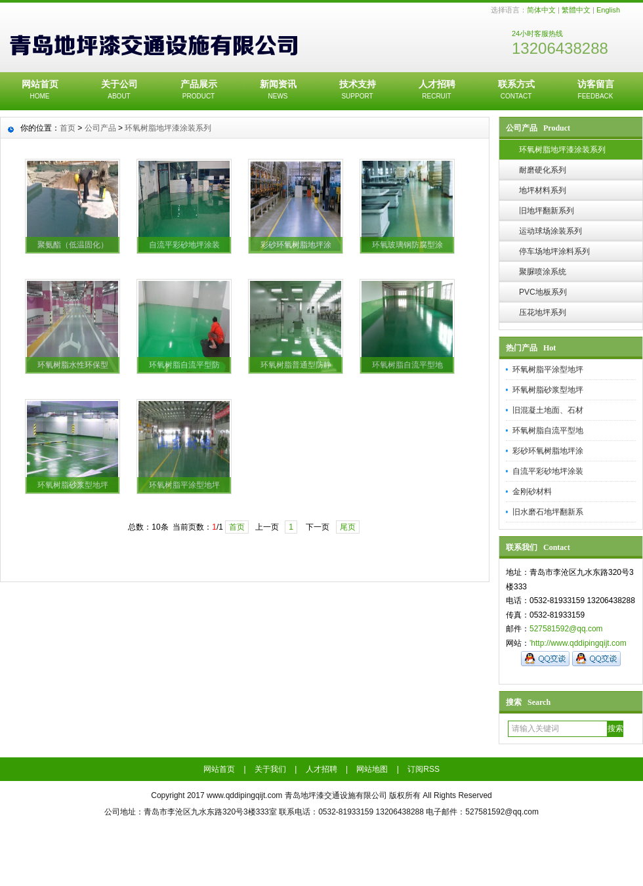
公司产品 (100, 128)
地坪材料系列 (542, 190)
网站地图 (372, 769)
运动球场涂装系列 (550, 231)
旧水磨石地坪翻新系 (547, 512)
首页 (67, 128)
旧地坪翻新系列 (546, 210)
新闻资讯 (278, 90)
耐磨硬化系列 (542, 170)
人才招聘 (437, 90)
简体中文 (541, 10)
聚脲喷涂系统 (542, 271)
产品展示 (198, 90)
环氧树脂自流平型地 (547, 430)
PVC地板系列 (543, 292)
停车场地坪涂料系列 (554, 251)
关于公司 (119, 90)
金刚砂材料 (532, 491)
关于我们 (270, 769)
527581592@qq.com (566, 628)
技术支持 (357, 90)
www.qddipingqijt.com (244, 795)
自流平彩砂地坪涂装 (547, 471)
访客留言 (595, 90)
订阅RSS (423, 769)
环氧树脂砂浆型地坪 (547, 389)
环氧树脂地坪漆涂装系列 (562, 149)
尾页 (348, 527)
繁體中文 (576, 10)
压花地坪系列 (542, 312)
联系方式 (516, 90)
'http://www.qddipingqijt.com (578, 643)
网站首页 (40, 90)
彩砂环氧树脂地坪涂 (547, 450)
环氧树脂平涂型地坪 (547, 369)
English (608, 10)
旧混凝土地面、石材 (547, 410)
